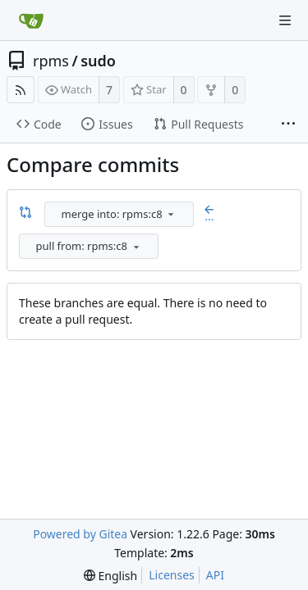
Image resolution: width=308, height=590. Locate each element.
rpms (51, 60)
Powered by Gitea (80, 534)
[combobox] (120, 214)
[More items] (288, 125)
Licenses (172, 575)
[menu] (171, 214)
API (215, 575)
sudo (98, 60)
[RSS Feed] (20, 89)
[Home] (31, 20)
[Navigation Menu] (285, 20)
